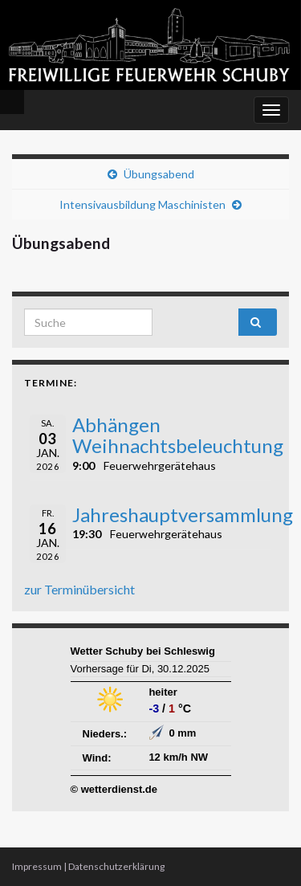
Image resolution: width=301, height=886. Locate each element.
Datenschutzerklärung (116, 866)
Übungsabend (159, 174)
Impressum (37, 866)
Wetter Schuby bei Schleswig (143, 651)
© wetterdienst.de (114, 789)
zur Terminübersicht (79, 589)
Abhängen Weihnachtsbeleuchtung (177, 435)
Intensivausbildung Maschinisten (142, 204)
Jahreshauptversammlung (182, 514)
